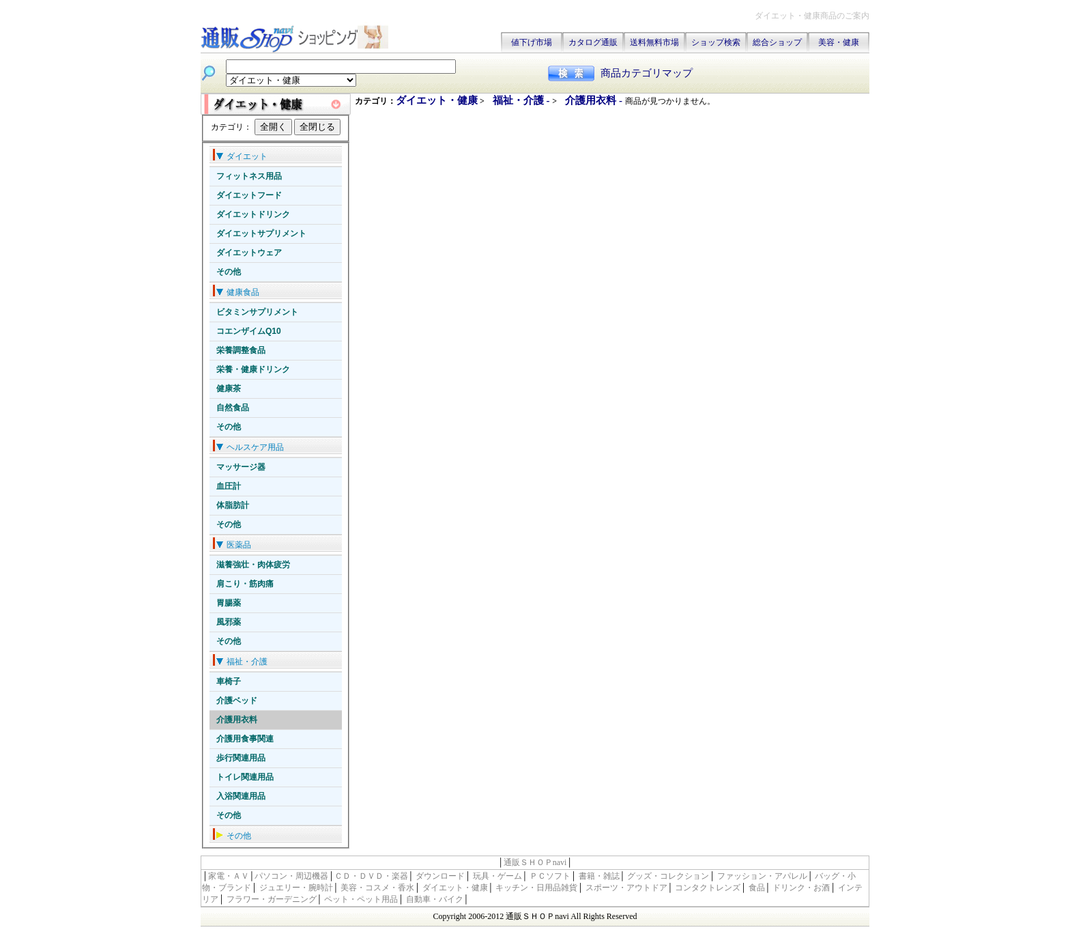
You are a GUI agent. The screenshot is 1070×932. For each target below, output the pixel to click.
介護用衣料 (236, 719)
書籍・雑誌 (599, 876)
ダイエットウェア (249, 252)
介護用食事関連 (245, 739)
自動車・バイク (434, 899)
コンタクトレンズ (707, 887)
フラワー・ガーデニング (272, 899)
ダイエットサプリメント (261, 233)
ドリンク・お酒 (801, 887)
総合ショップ (777, 42)
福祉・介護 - (523, 100)
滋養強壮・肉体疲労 (253, 564)
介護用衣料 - (595, 100)
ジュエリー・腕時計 (296, 887)
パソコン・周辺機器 (291, 876)
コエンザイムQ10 (248, 331)
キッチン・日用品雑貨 (536, 887)
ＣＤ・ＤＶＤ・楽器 (371, 876)
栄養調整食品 (240, 350)
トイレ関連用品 (245, 777)
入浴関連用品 (240, 796)
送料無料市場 (654, 42)
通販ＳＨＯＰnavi (535, 862)
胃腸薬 (228, 603)
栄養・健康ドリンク (253, 369)
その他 (228, 272)
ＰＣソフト (550, 876)
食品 (757, 887)
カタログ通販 (593, 42)
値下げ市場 (531, 42)
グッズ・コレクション (668, 876)
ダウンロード (440, 876)
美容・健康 (838, 42)
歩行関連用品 (240, 758)
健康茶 (228, 388)
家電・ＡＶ (228, 876)
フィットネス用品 (249, 176)
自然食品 (232, 407)
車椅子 (228, 681)
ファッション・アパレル (762, 876)
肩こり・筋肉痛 (245, 584)
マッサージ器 (240, 467)
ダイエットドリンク (253, 214)
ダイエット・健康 (437, 100)
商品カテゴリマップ (647, 73)
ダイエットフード (249, 195)
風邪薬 (228, 622)
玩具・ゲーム (497, 876)
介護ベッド (236, 700)
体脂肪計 (232, 505)
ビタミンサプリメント (257, 312)
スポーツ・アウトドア (626, 887)
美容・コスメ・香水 (377, 887)
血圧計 (228, 486)
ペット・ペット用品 (361, 899)
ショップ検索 (715, 42)
